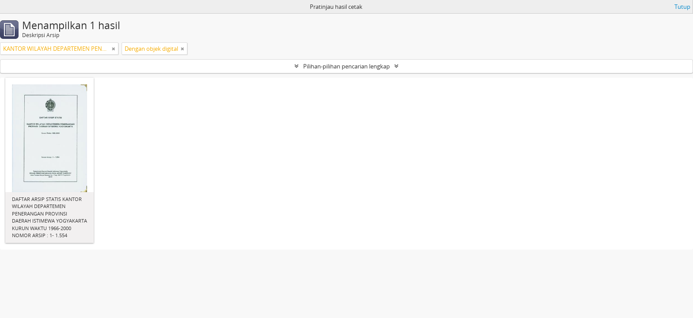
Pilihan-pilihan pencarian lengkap (346, 66)
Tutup (682, 7)
